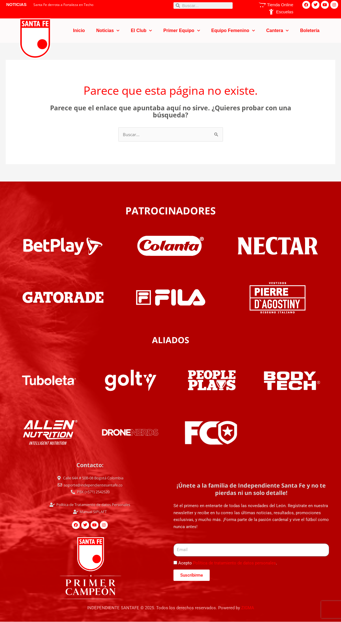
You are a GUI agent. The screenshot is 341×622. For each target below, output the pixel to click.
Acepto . (227, 563)
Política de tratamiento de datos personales (234, 563)
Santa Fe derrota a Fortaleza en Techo (63, 4)
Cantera (277, 30)
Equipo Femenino (233, 30)
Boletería (309, 30)
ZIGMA (247, 607)
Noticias (107, 30)
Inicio (79, 30)
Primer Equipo (181, 30)
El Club (141, 30)
